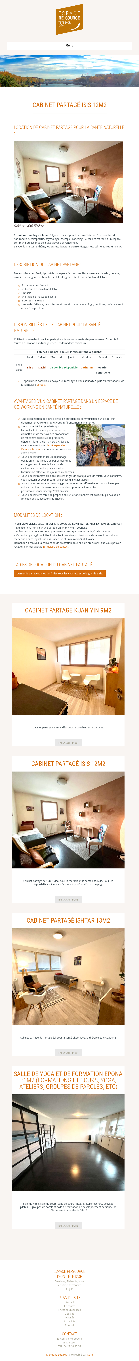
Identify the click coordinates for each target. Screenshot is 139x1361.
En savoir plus (68, 743)
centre (71, 1306)
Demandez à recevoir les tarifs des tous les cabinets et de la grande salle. (60, 573)
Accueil (70, 1302)
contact (41, 384)
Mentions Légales (56, 1354)
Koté (90, 1354)
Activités (69, 1317)
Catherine (87, 367)
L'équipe (69, 1313)
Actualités (69, 1321)
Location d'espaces (69, 1310)
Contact (69, 1325)
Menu (69, 45)
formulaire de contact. (56, 546)
